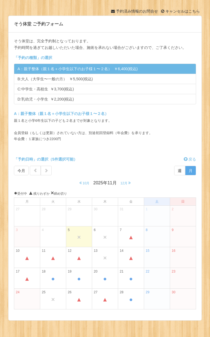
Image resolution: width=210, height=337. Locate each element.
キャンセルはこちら (180, 11)
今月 (21, 170)
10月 (84, 183)
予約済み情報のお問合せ (134, 11)
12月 (126, 183)
